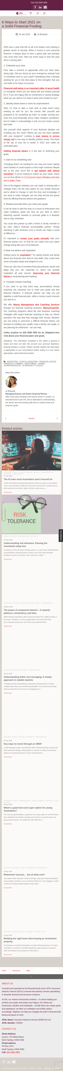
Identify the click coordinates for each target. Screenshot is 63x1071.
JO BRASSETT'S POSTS (32, 367)
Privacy (39, 1068)
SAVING (41, 365)
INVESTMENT (31, 365)
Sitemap (47, 1068)
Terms (32, 1068)
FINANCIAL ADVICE (47, 363)
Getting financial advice (16, 152)
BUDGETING (12, 363)
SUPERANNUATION (12, 367)
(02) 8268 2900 (55, 3)
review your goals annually (34, 240)
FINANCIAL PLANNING (13, 365)
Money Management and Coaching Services (36, 306)
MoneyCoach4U (51, 309)
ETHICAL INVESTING (29, 363)
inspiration (25, 256)
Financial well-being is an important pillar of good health (31, 90)
